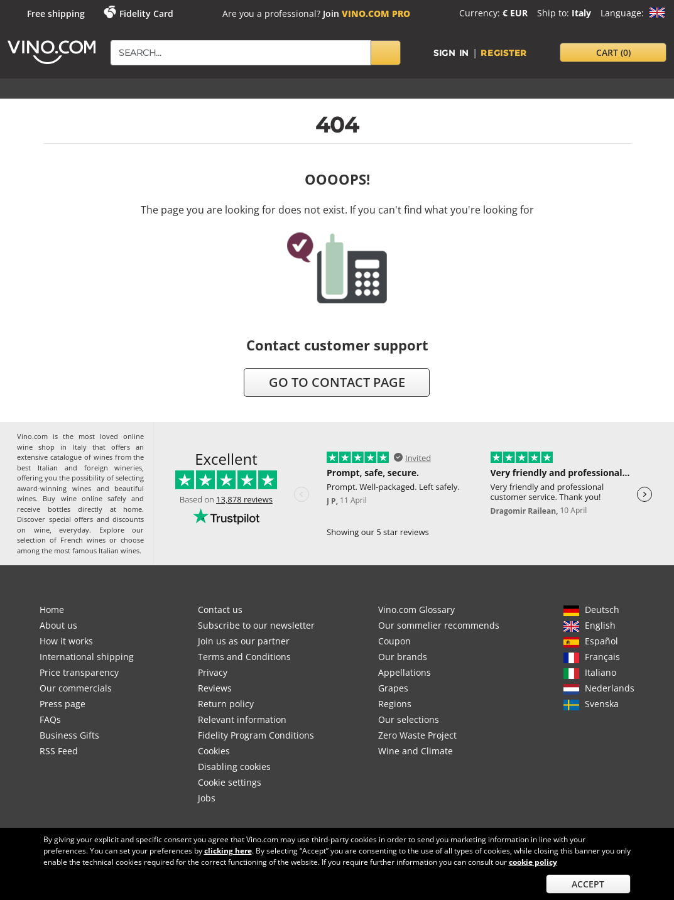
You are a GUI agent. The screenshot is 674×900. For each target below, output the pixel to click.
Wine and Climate (415, 751)
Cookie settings (229, 782)
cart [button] (613, 52)
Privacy (212, 672)
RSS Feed (59, 751)
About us (58, 625)
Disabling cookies (234, 767)
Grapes (393, 688)
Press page (62, 704)
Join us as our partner (244, 641)
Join (366, 13)
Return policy (226, 704)
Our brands (402, 657)
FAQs (50, 719)
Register (504, 53)
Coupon (394, 641)
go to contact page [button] (337, 382)
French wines (83, 540)
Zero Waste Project (417, 735)
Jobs (206, 798)
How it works (66, 641)
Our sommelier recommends (438, 625)
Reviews (215, 688)
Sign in (451, 53)
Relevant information (242, 719)
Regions (394, 704)
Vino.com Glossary (416, 609)
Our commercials (76, 688)
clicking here (228, 850)
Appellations (404, 672)
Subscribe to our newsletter (256, 625)
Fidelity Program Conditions (256, 735)
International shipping (87, 657)
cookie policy (533, 862)
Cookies (214, 751)
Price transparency (79, 672)
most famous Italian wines (96, 550)
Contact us (220, 609)
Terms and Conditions (244, 657)
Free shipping (56, 13)
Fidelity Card (146, 13)
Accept (588, 884)
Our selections (408, 719)
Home (52, 609)
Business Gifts (69, 735)
